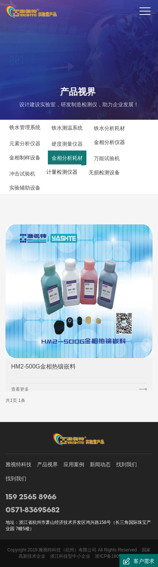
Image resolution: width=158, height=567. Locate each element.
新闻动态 (100, 464)
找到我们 (126, 464)
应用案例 (73, 464)
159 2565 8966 (31, 497)
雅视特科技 (19, 464)
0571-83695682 (33, 510)
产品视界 (47, 464)
